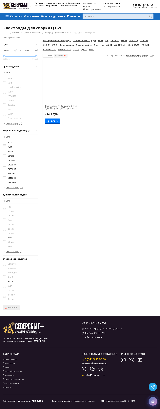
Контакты (73, 16)
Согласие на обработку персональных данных (73, 401)
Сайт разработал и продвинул (23, 401)
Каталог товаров (10, 359)
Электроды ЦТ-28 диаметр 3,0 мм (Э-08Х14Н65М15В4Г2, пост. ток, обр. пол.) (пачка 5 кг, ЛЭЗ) (61, 107)
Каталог (15, 16)
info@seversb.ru (112, 7)
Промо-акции (9, 363)
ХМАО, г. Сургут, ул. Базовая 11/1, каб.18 (102, 328)
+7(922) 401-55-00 (92, 9)
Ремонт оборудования (12, 371)
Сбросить (60, 56)
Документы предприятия (13, 379)
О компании (31, 16)
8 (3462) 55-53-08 (143, 4)
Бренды (6, 367)
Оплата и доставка (53, 16)
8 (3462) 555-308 (94, 359)
